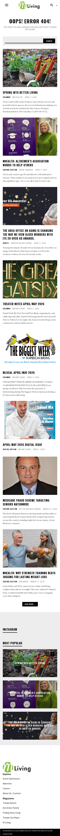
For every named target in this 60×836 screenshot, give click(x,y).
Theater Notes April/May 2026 (23, 304)
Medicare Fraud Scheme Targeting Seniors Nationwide (26, 502)
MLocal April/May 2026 (19, 372)
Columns (7, 97)
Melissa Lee (18, 97)
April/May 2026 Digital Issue (22, 445)
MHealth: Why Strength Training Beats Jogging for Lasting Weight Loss (29, 575)
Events (6, 243)
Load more (30, 604)
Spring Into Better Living (20, 92)
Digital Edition (9, 449)
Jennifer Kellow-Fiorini (21, 243)
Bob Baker (23, 581)
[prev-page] (47, 654)
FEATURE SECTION (10, 170)
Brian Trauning (26, 170)
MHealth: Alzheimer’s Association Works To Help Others (26, 163)
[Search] (49, 41)
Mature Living (19, 308)
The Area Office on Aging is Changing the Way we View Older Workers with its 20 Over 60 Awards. (28, 234)
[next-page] (52, 654)
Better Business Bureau (30, 509)
